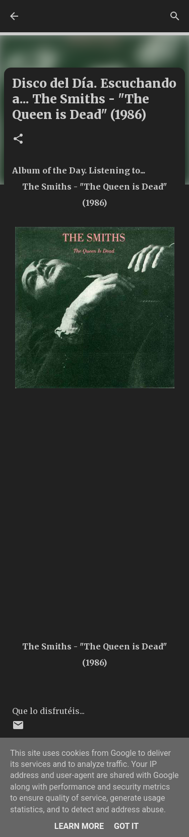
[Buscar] (175, 16)
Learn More (79, 826)
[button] (18, 139)
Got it (126, 826)
